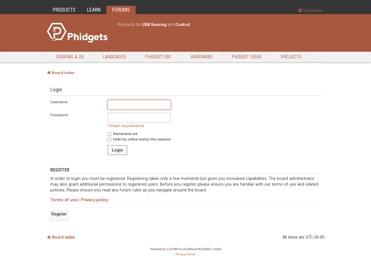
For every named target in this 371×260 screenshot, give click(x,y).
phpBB (170, 249)
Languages (114, 57)
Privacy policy (94, 200)
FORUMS (121, 10)
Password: (59, 115)
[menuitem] (180, 254)
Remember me (122, 134)
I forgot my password (126, 125)
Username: (59, 102)
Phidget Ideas (247, 57)
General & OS (70, 57)
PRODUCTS (64, 10)
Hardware (202, 57)
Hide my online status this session (139, 139)
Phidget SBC (158, 57)
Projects (291, 57)
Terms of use (63, 200)
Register (59, 214)
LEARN (94, 10)
